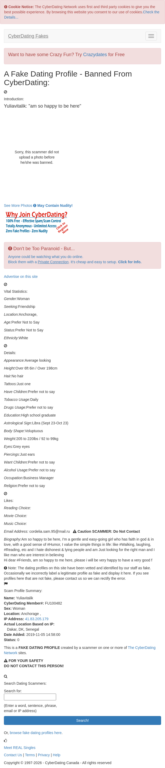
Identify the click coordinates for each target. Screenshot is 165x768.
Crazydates (95, 54)
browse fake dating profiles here (36, 733)
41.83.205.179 (37, 619)
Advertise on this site (21, 276)
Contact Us (13, 755)
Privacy (44, 755)
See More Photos (38, 205)
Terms (30, 755)
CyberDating (28, 36)
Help (56, 755)
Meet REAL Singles (20, 748)
